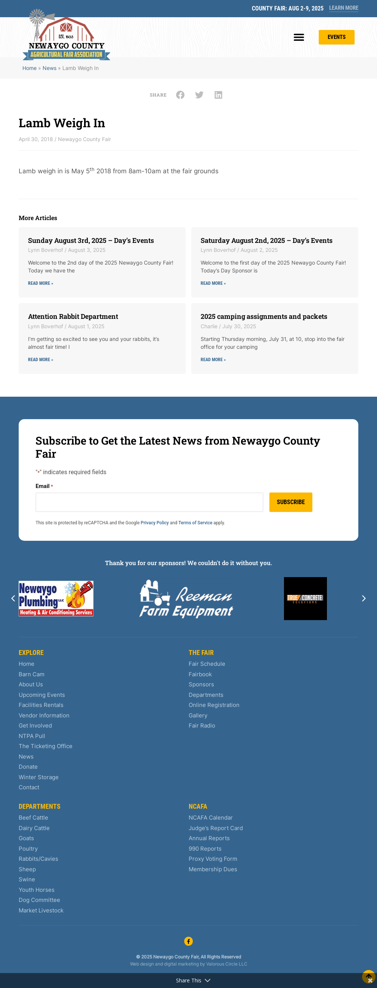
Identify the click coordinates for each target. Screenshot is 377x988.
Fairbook (200, 674)
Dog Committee (39, 899)
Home (29, 68)
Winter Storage (39, 777)
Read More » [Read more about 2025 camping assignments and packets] (213, 359)
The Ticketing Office (45, 746)
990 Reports (205, 848)
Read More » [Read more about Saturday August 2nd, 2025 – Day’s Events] (213, 283)
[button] (299, 37)
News (49, 68)
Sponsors (201, 684)
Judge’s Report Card (216, 828)
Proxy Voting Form (213, 858)
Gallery (198, 715)
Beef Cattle (33, 817)
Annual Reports (209, 838)
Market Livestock (41, 910)
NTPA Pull (32, 736)
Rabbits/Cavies (38, 858)
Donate (28, 766)
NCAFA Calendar (211, 817)
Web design (142, 964)
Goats (26, 838)
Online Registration (214, 704)
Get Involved (35, 725)
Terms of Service (196, 522)
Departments (206, 694)
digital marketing (181, 964)
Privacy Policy (155, 522)
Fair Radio (202, 725)
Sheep (27, 869)
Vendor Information (44, 715)
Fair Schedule (207, 663)
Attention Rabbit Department (73, 316)
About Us (31, 684)
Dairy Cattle (34, 828)
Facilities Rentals (41, 704)
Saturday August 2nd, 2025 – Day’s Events (267, 240)
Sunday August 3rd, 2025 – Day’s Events (91, 240)
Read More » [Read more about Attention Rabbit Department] (40, 359)
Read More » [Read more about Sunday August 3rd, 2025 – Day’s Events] (40, 283)
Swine (27, 879)
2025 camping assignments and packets (264, 316)
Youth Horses (37, 889)
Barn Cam (31, 674)
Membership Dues (213, 869)
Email (44, 486)
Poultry (28, 848)
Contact (29, 787)
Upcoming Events (42, 694)
